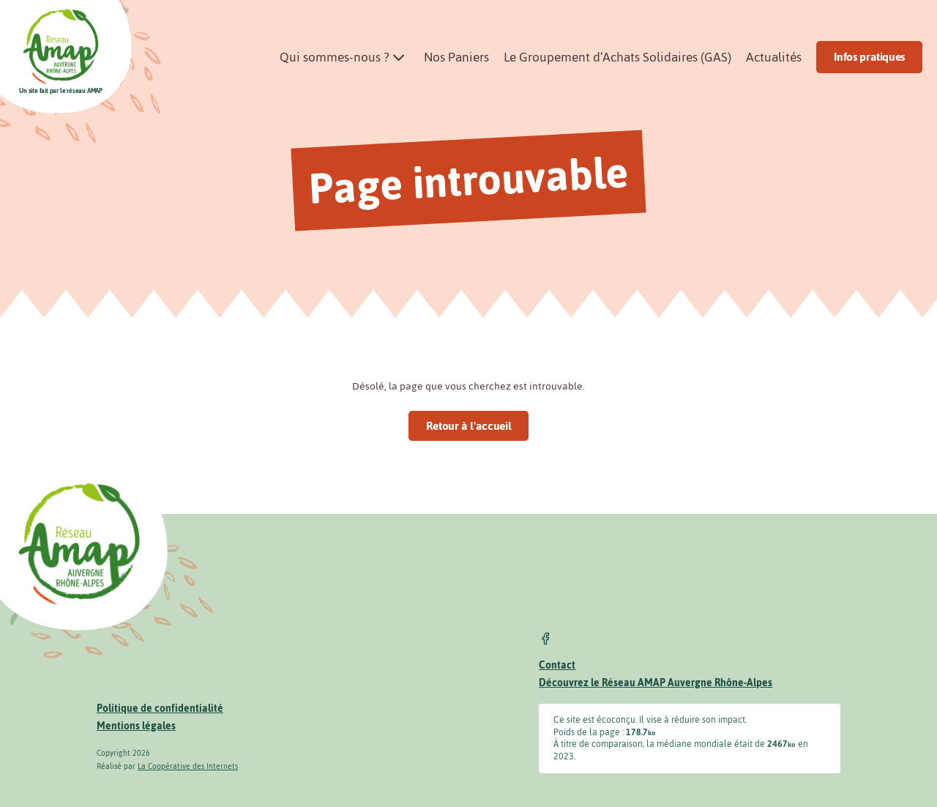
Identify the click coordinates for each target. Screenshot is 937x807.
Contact (557, 665)
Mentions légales (136, 726)
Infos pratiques (869, 56)
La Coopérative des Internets (188, 766)
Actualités (774, 57)
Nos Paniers (456, 57)
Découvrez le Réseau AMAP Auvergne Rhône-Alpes (655, 683)
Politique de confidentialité (160, 708)
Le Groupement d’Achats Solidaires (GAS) (617, 57)
